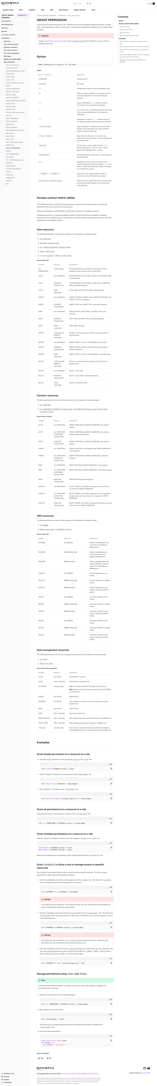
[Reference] (15, 38)
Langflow (33, 10)
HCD (43, 10)
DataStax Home (7, 1074)
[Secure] (15, 31)
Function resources (47, 395)
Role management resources (53, 650)
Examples (43, 742)
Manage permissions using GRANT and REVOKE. (133, 61)
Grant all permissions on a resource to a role (61, 809)
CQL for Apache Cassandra (46, 15)
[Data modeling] (15, 24)
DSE (52, 10)
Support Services (81, 10)
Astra (22, 10)
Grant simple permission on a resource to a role (63, 754)
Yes (40, 1058)
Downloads (6, 1082)
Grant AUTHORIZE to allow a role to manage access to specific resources (134, 56)
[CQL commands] (16, 62)
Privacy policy (66, 1074)
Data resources (45, 229)
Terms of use (76, 1074)
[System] (153, 3)
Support (5, 1080)
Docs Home (8, 10)
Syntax (41, 56)
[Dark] (151, 3)
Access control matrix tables (56, 198)
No (49, 1058)
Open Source (64, 10)
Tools (95, 10)
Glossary (5, 1077)
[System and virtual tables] (16, 59)
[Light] (148, 3)
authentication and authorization (55, 41)
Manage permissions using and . (62, 973)
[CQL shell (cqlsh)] (15, 35)
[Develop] (15, 28)
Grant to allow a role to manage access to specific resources (70, 866)
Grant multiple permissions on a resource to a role (65, 834)
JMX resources (45, 516)
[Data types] (16, 56)
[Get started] (15, 21)
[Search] (83, 4)
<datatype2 (42, 145)
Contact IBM (145, 1073)
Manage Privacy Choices (90, 1074)
